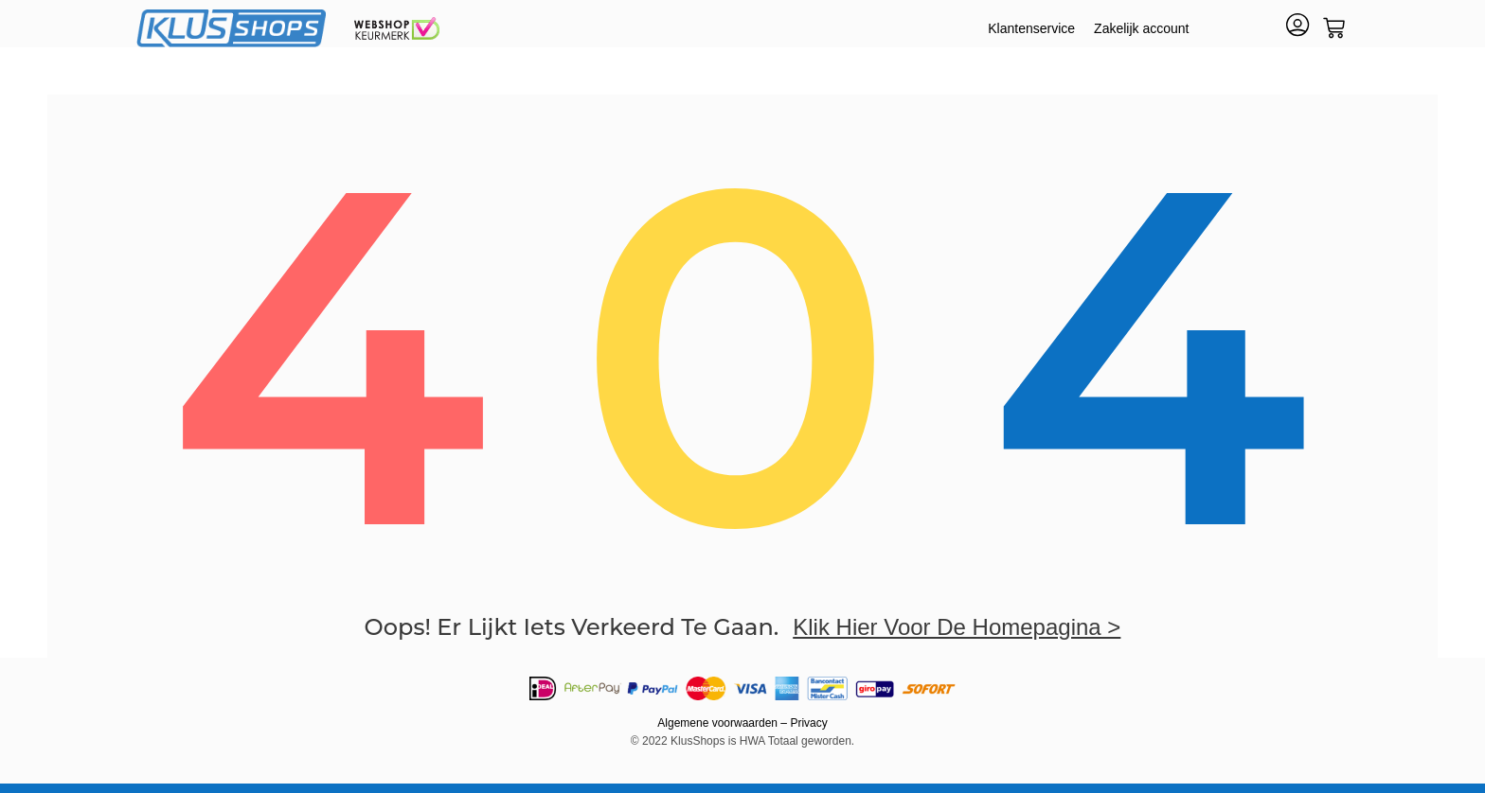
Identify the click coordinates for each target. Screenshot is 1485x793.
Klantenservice (1031, 28)
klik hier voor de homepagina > (956, 627)
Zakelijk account (1141, 28)
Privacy (808, 723)
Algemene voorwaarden (717, 723)
